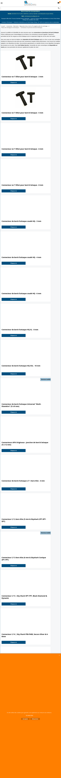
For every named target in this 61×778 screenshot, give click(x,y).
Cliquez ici (12, 82)
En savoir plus (29, 715)
